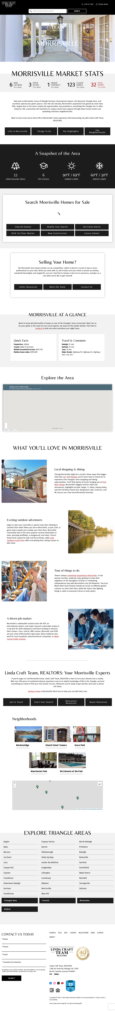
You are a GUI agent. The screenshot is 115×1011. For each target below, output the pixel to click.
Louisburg (46, 878)
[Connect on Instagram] (54, 983)
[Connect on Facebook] (50, 983)
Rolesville (83, 857)
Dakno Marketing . (75, 1003)
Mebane (45, 883)
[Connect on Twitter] (58, 983)
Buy (66, 933)
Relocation (84, 933)
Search (77, 11)
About (52, 937)
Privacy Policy (100, 997)
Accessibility (53, 1000)
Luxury (73, 933)
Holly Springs (47, 857)
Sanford (82, 862)
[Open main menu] (112, 4)
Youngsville (84, 883)
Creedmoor (8, 878)
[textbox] (49, 11)
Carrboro (7, 857)
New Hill (45, 893)
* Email (5, 955)
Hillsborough (47, 852)
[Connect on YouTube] (62, 983)
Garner (44, 847)
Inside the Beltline (49, 862)
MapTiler (85, 809)
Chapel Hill (8, 867)
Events (100, 933)
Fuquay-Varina (48, 841)
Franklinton (9, 893)
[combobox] (48, 11)
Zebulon (83, 888)
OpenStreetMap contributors (95, 809)
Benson (7, 852)
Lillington (45, 873)
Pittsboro (83, 847)
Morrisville (46, 888)
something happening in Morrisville (82, 575)
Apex (6, 847)
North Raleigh (85, 841)
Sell (60, 933)
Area (93, 933)
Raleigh (74, 477)
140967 (72, 971)
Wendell (83, 878)
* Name (5, 939)
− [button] (14, 786)
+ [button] (14, 783)
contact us (39, 328)
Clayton (7, 873)
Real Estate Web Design (57, 1003)
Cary (64, 477)
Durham (7, 888)
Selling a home (34, 691)
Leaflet (79, 809)
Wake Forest (84, 873)
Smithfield (84, 867)
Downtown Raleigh (12, 883)
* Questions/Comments (11, 962)
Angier (6, 841)
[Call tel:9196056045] (87, 4)
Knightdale (46, 867)
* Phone (5, 947)
